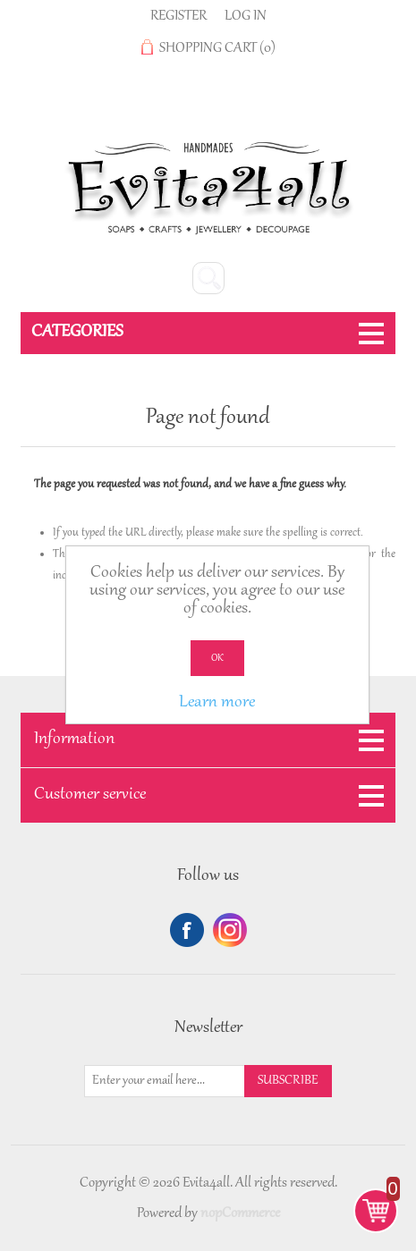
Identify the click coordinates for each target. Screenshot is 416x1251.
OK (217, 658)
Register (178, 16)
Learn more (217, 703)
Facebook (187, 930)
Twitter (230, 930)
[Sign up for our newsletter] (164, 1081)
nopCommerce (240, 1213)
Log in (246, 16)
